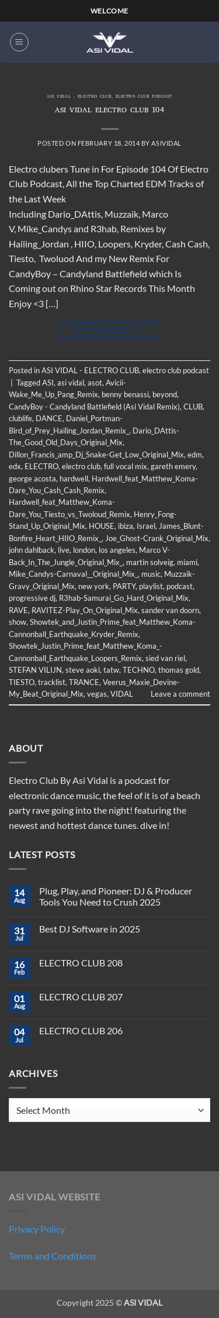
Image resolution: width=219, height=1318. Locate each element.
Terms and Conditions (52, 1255)
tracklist (51, 682)
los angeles (117, 550)
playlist (151, 586)
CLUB (193, 406)
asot (95, 382)
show (17, 622)
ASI (48, 382)
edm (194, 454)
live (63, 550)
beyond (164, 394)
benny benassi (125, 394)
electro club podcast (144, 97)
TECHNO (139, 670)
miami (187, 562)
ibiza (125, 526)
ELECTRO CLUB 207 (81, 996)
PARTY (124, 586)
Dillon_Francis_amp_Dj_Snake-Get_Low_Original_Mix (96, 454)
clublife (20, 418)
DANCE (49, 418)
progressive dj (32, 598)
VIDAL (121, 693)
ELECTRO (41, 466)
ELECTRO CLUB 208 (81, 962)
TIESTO (21, 682)
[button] (19, 42)
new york (93, 586)
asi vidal (70, 382)
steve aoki (82, 670)
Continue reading (110, 330)
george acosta (32, 478)
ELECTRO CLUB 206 (81, 1030)
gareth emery (173, 466)
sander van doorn (170, 610)
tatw (111, 670)
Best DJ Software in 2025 (89, 928)
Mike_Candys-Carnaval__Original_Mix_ (73, 574)
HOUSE (101, 526)
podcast (179, 586)
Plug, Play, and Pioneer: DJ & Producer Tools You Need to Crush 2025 (115, 896)
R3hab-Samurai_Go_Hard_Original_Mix (124, 598)
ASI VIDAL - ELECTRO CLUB (79, 97)
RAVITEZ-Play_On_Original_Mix (85, 610)
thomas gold (178, 670)
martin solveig (149, 562)
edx (15, 466)
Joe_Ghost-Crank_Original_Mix (156, 538)
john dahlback (31, 550)
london (84, 550)
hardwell (74, 478)
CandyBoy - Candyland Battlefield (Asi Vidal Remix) (94, 406)
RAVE (18, 610)
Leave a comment (180, 693)
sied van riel (165, 658)
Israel (146, 526)
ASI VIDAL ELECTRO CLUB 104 (110, 111)
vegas (97, 693)
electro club (81, 466)
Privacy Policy (37, 1228)
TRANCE (84, 682)
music (151, 574)
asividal (166, 143)
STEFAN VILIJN (35, 670)
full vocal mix (125, 466)
